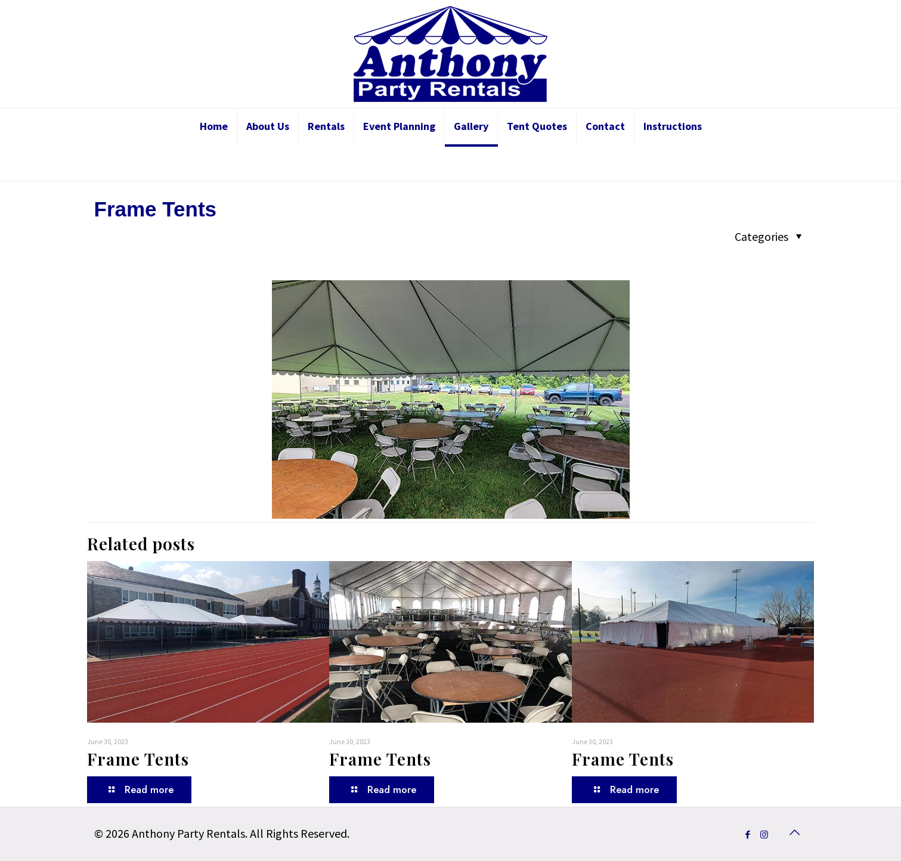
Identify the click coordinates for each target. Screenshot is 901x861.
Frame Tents (138, 759)
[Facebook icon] (748, 834)
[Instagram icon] (764, 834)
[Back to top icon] (794, 832)
